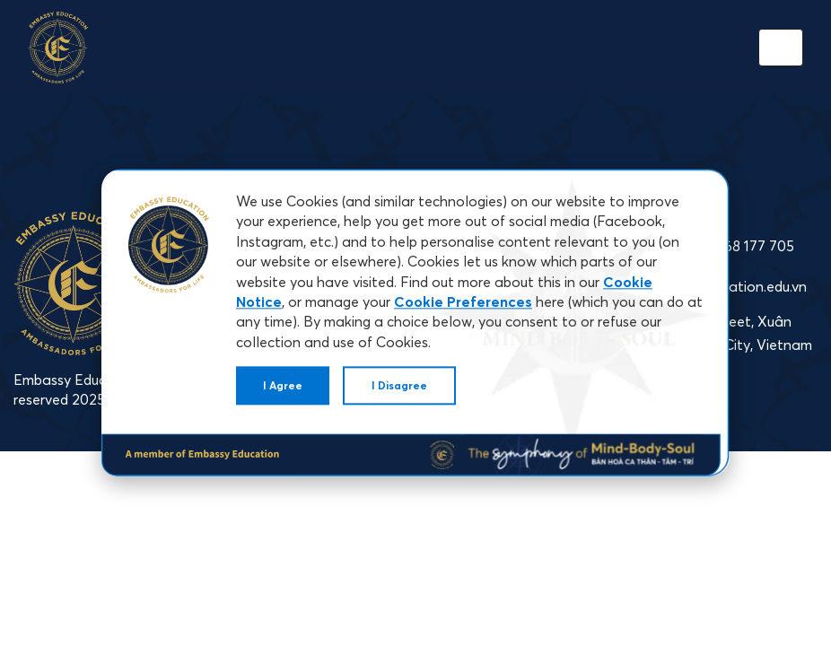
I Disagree (399, 385)
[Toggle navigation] (780, 47)
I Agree (282, 385)
